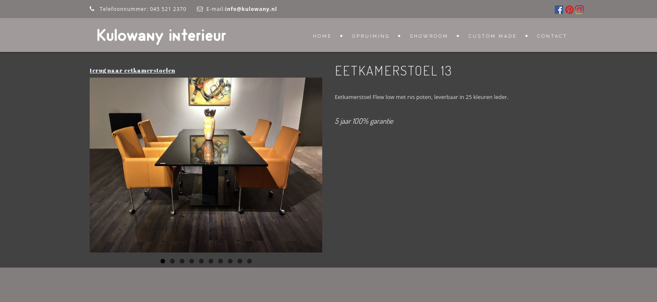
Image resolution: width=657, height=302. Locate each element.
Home (322, 36)
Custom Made (492, 36)
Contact (552, 36)
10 (249, 261)
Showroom (429, 36)
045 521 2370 (168, 9)
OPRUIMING (371, 36)
